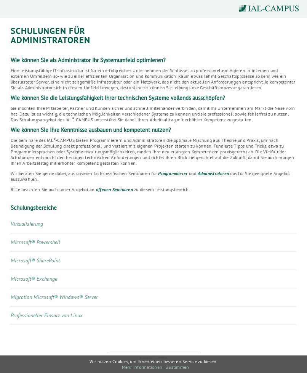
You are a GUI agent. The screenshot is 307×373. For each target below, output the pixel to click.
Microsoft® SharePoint (35, 260)
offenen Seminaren (114, 189)
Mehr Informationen (142, 367)
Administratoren (213, 173)
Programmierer (172, 173)
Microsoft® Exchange (34, 278)
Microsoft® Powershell (35, 242)
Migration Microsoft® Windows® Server (54, 297)
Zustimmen (177, 367)
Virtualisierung (27, 223)
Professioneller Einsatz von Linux (47, 315)
